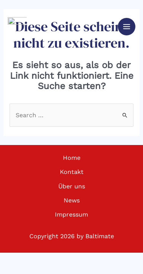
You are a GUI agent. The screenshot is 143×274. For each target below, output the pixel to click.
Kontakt (72, 171)
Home (71, 157)
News (72, 200)
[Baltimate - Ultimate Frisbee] (17, 26)
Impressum (71, 214)
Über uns (71, 186)
